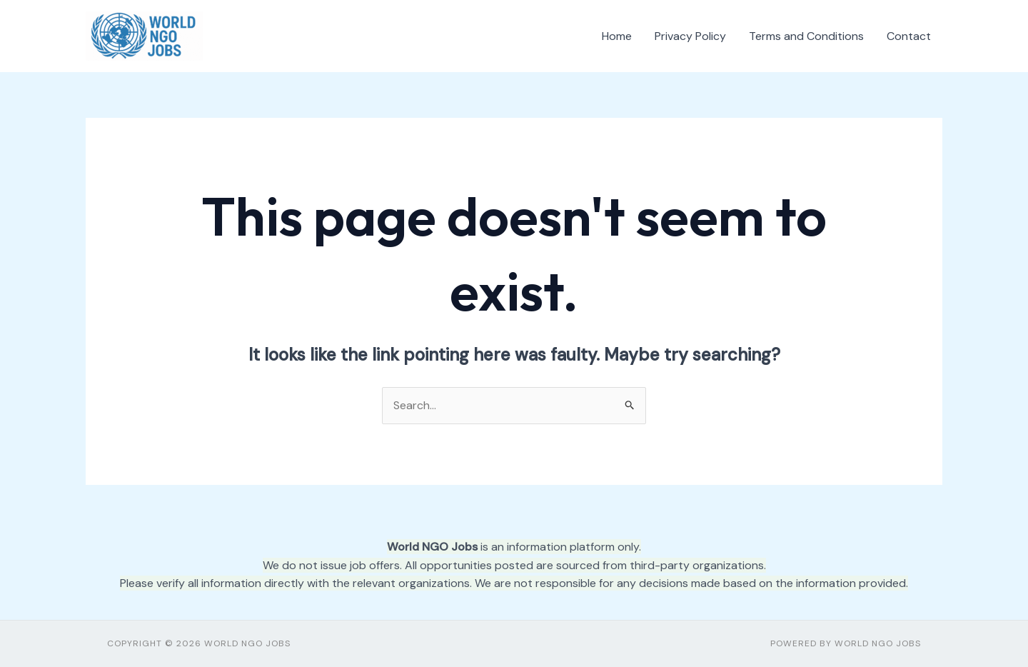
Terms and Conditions (806, 36)
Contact (909, 36)
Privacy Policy (690, 36)
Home (617, 36)
